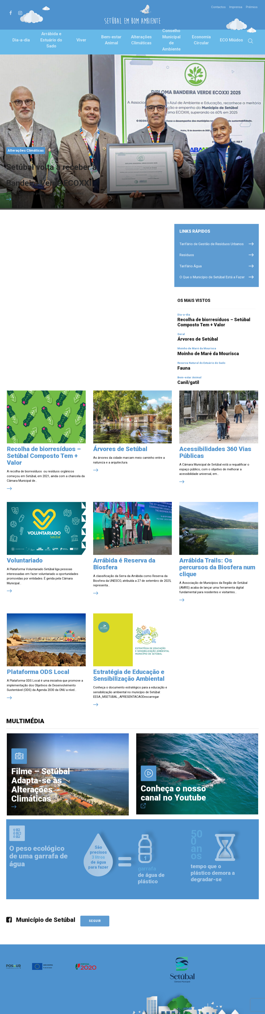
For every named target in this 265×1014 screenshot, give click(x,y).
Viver (81, 40)
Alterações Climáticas (141, 40)
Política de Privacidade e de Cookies (76, 1005)
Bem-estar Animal (111, 40)
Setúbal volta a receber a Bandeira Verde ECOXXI (66, 123)
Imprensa (233, 6)
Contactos (215, 6)
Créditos (59, 1001)
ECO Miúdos (231, 40)
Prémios (251, 6)
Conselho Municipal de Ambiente (171, 40)
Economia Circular (201, 40)
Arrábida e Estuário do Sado (51, 40)
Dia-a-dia (20, 40)
